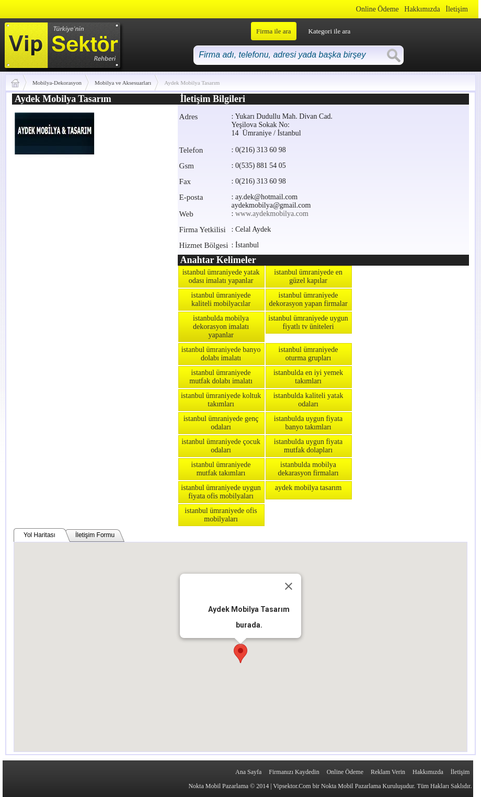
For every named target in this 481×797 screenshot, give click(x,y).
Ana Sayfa (248, 772)
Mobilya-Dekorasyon (57, 82)
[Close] (288, 586)
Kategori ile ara (329, 31)
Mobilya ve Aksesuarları (123, 82)
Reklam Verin (388, 772)
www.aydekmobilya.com (271, 214)
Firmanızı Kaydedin (294, 772)
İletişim (456, 9)
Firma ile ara (273, 31)
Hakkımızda (422, 9)
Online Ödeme (377, 9)
